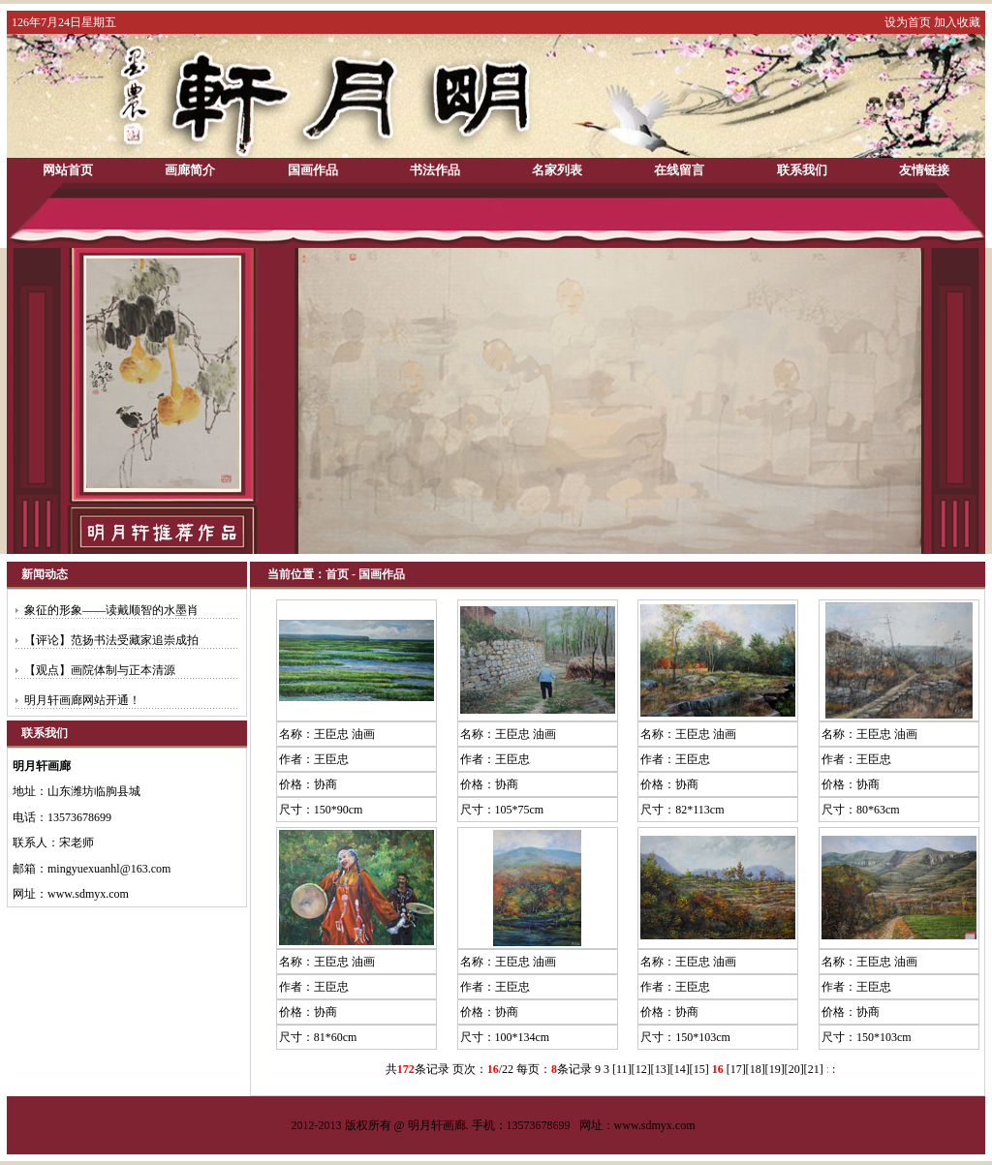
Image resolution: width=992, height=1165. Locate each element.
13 (660, 1069)
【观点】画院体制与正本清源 (99, 670)
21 (814, 1069)
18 (755, 1069)
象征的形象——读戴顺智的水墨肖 (111, 610)
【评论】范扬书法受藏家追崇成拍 (111, 640)
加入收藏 (957, 22)
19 (775, 1069)
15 (699, 1069)
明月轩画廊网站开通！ (82, 700)
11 (622, 1069)
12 (641, 1069)
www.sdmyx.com (655, 1125)
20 (794, 1069)
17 (736, 1069)
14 (680, 1069)
